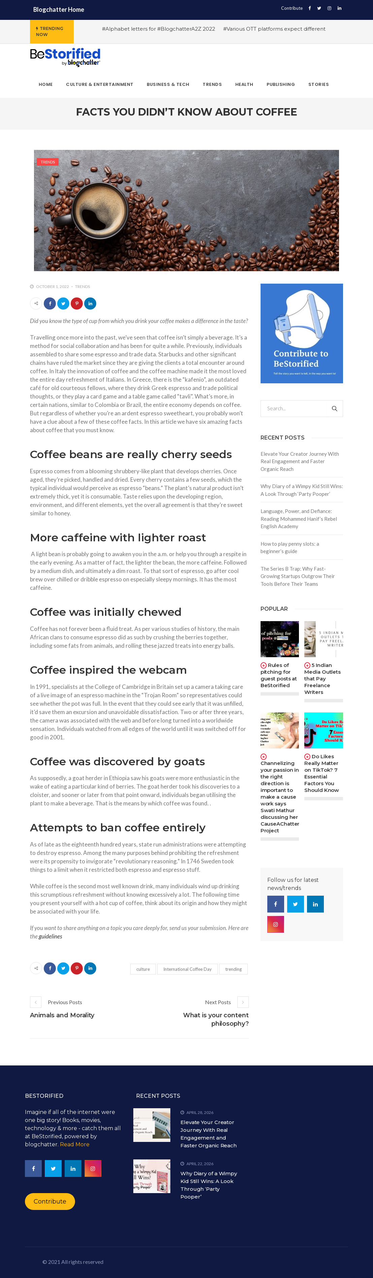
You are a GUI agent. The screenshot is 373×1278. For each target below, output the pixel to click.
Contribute (292, 8)
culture (143, 969)
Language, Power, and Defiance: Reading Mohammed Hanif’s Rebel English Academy (299, 518)
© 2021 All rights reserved (72, 1261)
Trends (48, 162)
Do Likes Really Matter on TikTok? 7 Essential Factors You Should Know (321, 773)
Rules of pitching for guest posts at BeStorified (279, 675)
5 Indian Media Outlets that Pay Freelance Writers (322, 678)
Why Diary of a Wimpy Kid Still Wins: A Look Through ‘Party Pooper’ (302, 490)
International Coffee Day (187, 969)
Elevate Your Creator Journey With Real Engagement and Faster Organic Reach (300, 461)
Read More (75, 1144)
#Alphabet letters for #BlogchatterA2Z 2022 (158, 29)
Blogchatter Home (58, 9)
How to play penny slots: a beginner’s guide (290, 547)
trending (233, 969)
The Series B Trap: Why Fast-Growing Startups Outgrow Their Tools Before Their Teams (298, 576)
